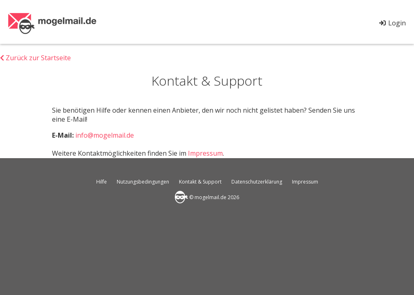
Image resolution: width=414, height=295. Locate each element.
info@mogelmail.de (104, 135)
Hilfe (101, 181)
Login (392, 22)
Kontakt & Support (200, 181)
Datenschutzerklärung (256, 181)
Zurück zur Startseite (35, 57)
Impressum (205, 153)
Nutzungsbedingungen (143, 181)
